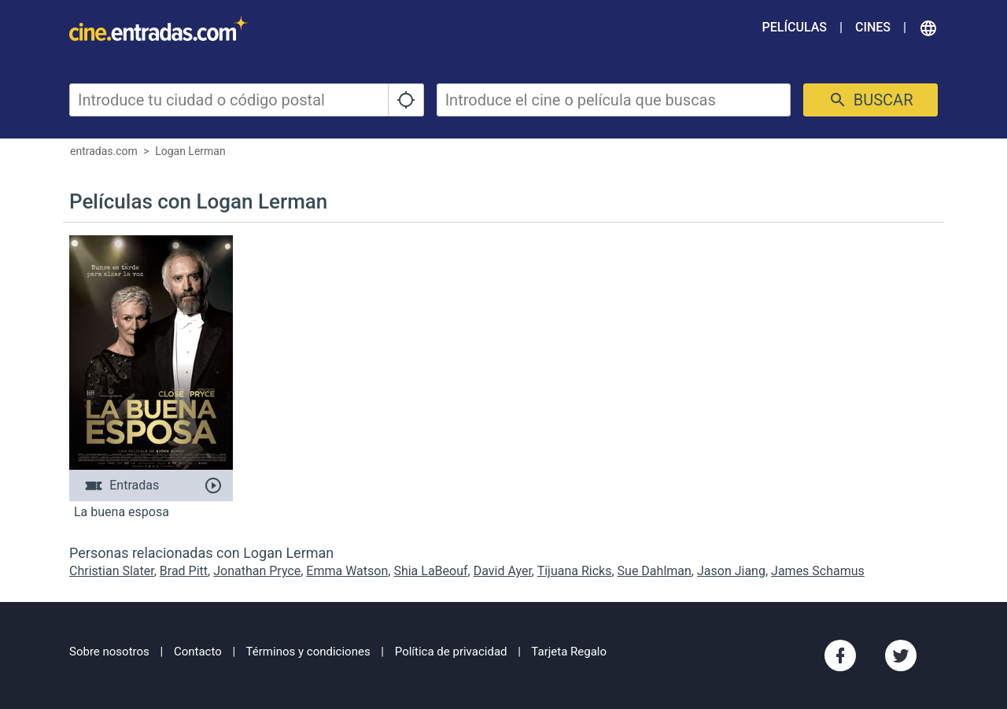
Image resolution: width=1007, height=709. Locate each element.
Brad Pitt (184, 570)
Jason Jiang (731, 570)
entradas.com (104, 151)
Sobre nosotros (109, 651)
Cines (873, 27)
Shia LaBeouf (430, 570)
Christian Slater (111, 570)
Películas (794, 27)
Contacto (198, 651)
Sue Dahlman (655, 570)
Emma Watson (347, 570)
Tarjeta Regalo (569, 651)
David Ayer (503, 570)
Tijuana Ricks (574, 570)
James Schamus (818, 570)
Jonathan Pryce (257, 570)
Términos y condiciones (308, 651)
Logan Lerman (190, 151)
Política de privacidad (451, 651)
